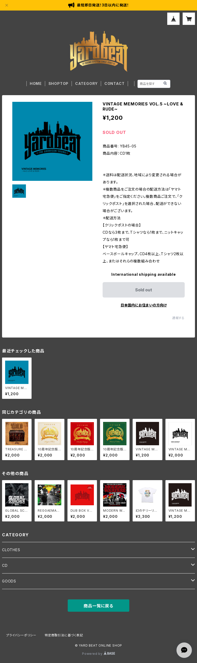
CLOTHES (11, 550)
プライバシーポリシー (21, 635)
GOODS (9, 581)
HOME (36, 83)
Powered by (98, 654)
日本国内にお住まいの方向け (144, 305)
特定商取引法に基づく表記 (64, 635)
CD (5, 565)
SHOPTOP (58, 83)
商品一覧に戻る (98, 605)
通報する (178, 318)
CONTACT (114, 83)
